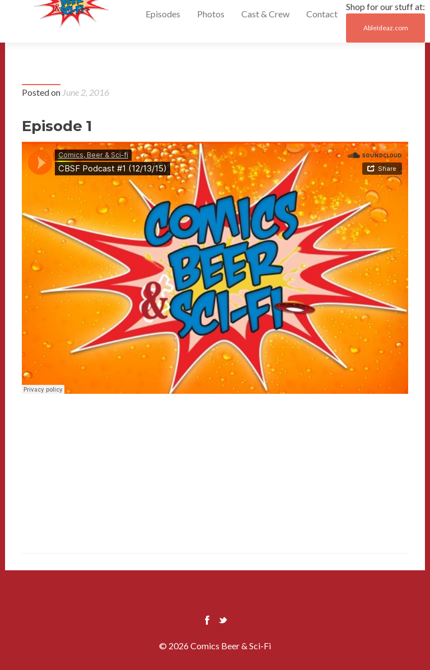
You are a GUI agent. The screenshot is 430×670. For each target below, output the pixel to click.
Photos (211, 13)
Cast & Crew (265, 13)
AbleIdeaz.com (385, 28)
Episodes (163, 13)
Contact (322, 13)
